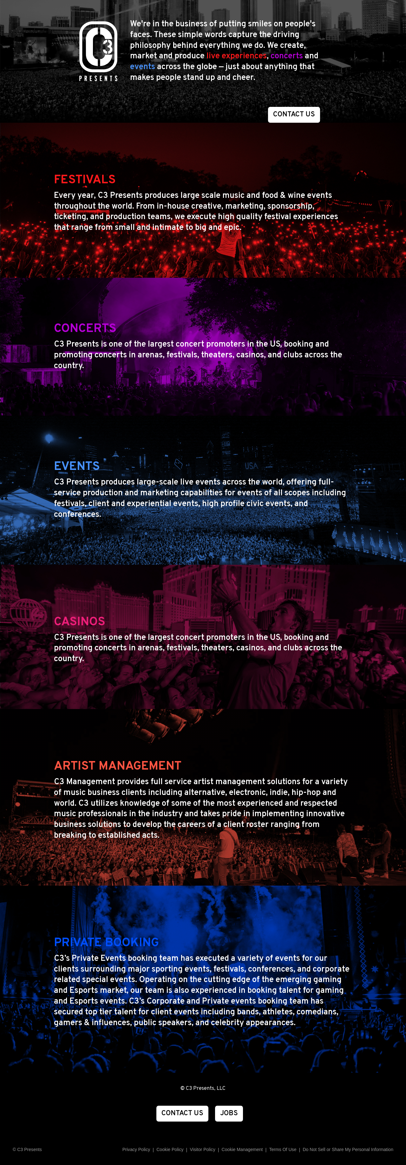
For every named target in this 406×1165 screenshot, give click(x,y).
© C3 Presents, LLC (203, 1088)
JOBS (229, 1113)
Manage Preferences (242, 1149)
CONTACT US (294, 114)
